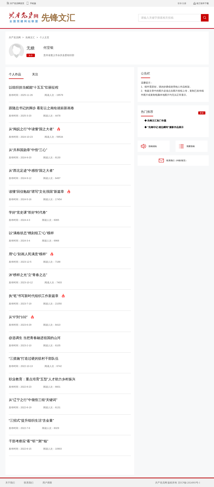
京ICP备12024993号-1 (189, 482)
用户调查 (47, 482)
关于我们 (10, 482)
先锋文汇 (30, 37)
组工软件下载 (203, 3)
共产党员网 (15, 37)
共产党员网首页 (17, 3)
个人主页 (44, 37)
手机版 (33, 3)
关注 (35, 74)
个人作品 (15, 74)
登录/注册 (182, 3)
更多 (202, 113)
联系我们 (28, 482)
